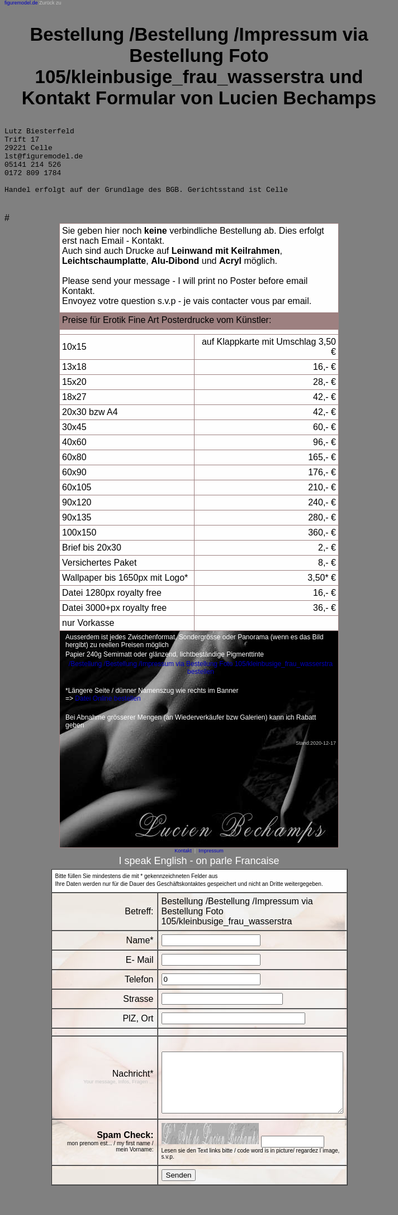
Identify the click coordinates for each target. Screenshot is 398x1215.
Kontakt (183, 864)
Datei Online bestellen (107, 712)
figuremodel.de (21, 3)
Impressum (211, 864)
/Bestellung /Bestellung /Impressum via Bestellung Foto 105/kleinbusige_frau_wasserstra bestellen (201, 681)
